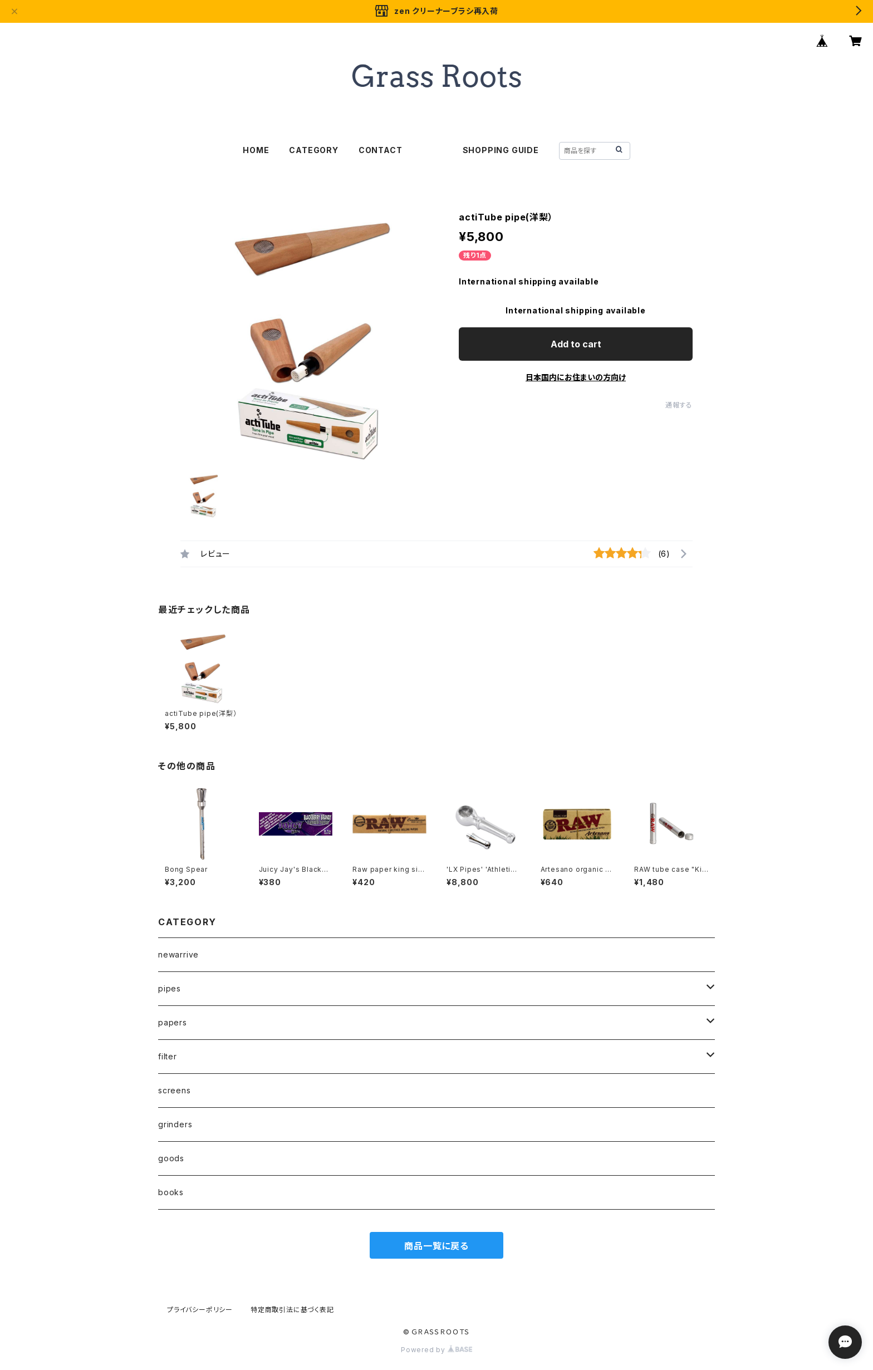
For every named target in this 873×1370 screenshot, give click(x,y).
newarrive (178, 954)
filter (167, 1056)
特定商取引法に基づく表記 (292, 1309)
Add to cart (576, 344)
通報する (679, 405)
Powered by (436, 1350)
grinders (175, 1124)
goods (171, 1158)
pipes (169, 988)
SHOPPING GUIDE (501, 150)
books (171, 1192)
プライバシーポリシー (200, 1309)
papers (172, 1022)
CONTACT (381, 150)
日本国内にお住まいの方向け (576, 377)
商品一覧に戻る (436, 1245)
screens (174, 1090)
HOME (256, 150)
